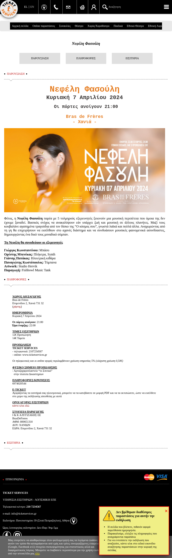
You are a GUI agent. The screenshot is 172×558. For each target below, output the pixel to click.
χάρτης (17, 306)
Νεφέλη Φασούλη (86, 44)
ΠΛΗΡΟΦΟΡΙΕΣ (86, 58)
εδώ (37, 553)
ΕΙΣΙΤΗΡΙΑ (132, 58)
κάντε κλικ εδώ (20, 405)
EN (32, 6)
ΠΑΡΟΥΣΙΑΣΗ (40, 58)
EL (25, 6)
